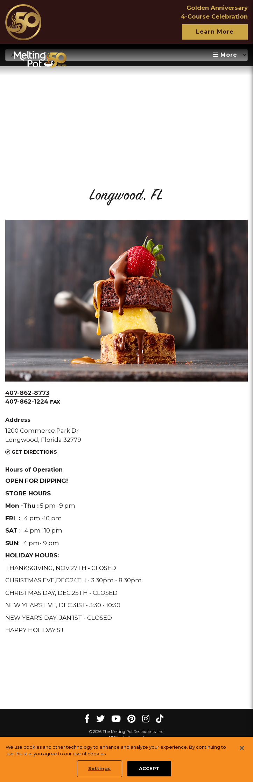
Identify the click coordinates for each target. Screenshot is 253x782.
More (225, 55)
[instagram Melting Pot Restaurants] (145, 719)
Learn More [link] (215, 31)
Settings (99, 768)
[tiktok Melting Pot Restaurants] (159, 719)
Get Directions (31, 452)
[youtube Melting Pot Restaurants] (116, 719)
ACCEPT (149, 768)
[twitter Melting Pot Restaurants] (100, 719)
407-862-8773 (27, 392)
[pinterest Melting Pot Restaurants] (131, 719)
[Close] (242, 748)
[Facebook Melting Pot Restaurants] (87, 719)
